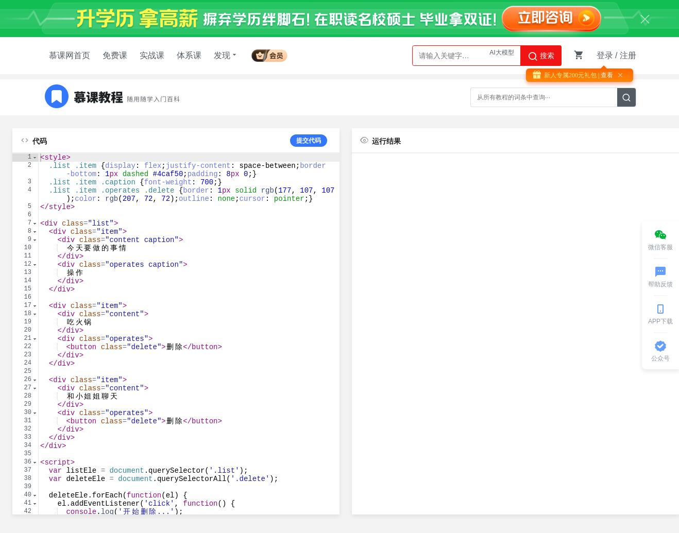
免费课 (115, 55)
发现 (226, 55)
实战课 (152, 55)
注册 (628, 55)
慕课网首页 (69, 55)
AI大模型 (501, 55)
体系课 (189, 55)
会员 (269, 54)
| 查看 (605, 75)
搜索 (541, 56)
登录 (605, 55)
